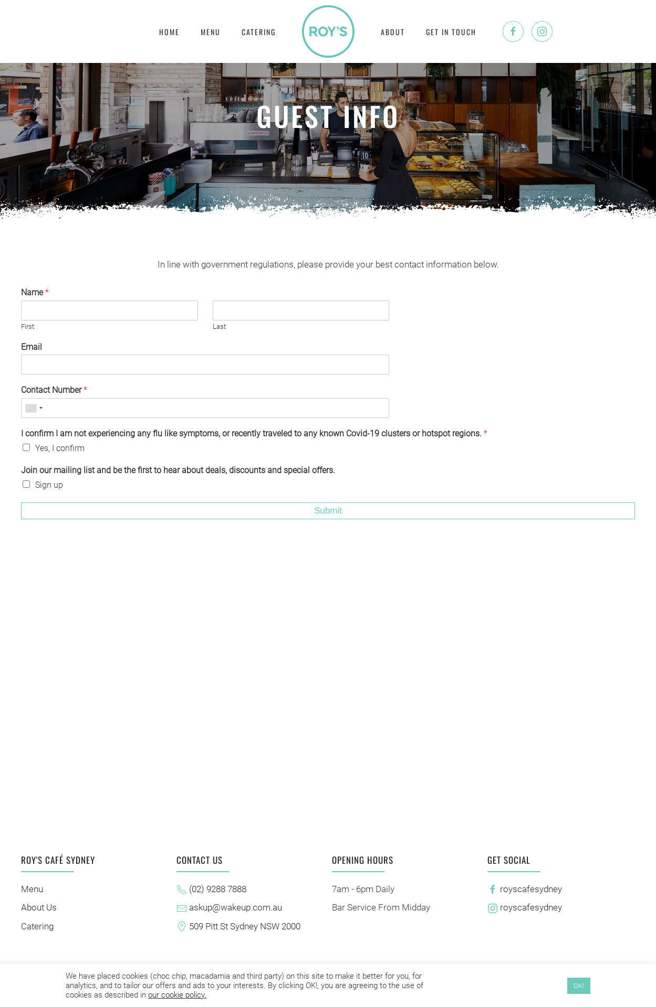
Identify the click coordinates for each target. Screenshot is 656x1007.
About (393, 31)
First (27, 326)
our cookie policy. (177, 995)
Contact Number (54, 390)
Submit (328, 511)
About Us (37, 907)
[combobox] (34, 408)
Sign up (49, 485)
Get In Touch (451, 31)
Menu (211, 31)
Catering (259, 31)
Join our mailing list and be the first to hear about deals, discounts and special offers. (178, 470)
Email (31, 347)
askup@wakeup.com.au (227, 907)
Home (169, 31)
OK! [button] (579, 986)
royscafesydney (523, 889)
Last (219, 326)
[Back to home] (328, 31)
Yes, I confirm (60, 448)
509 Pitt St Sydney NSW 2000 (237, 926)
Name (35, 292)
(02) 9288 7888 (210, 889)
